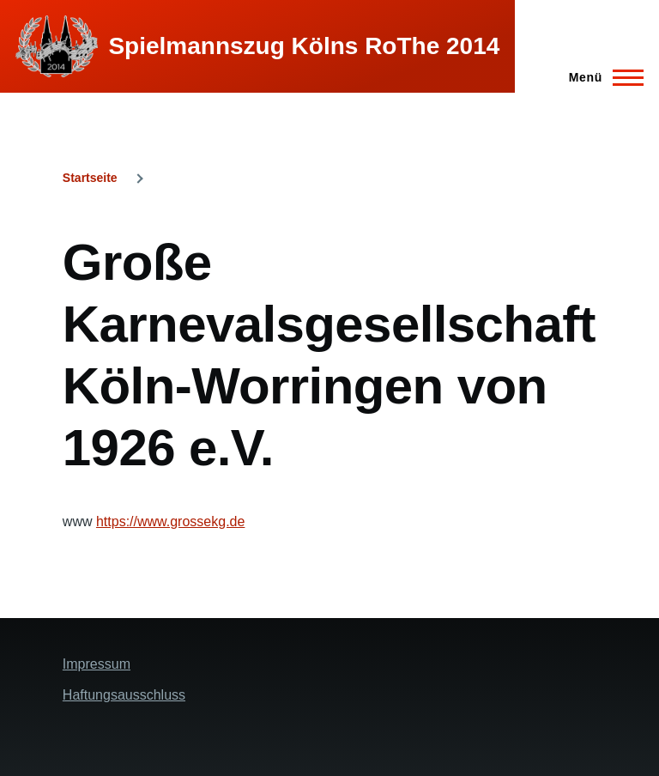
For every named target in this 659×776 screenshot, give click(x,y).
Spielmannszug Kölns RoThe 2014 (303, 46)
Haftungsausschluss (124, 695)
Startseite (90, 178)
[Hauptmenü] (601, 77)
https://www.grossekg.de (170, 521)
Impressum (96, 664)
